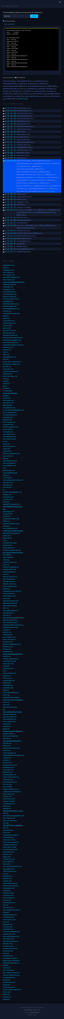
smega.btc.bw (7, 514)
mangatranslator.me (9, 714)
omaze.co (19, 96)
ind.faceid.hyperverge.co (11, 697)
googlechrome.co (54, 93)
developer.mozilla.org (10, 335)
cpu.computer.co (8, 970)
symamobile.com (8, 321)
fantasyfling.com (22, 121)
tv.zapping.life (7, 391)
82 (15, 223)
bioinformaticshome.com (25, 236)
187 (15, 217)
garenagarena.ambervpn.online (13, 618)
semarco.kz (7, 724)
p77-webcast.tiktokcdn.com (12, 866)
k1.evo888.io (7, 555)
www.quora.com (8, 403)
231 (15, 150)
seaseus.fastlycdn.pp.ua (11, 975)
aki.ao (5, 386)
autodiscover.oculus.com (11, 313)
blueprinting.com (8, 265)
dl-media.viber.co (11, 99)
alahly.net (6, 354)
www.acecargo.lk (9, 898)
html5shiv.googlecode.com (12, 550)
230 (14, 116)
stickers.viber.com (9, 934)
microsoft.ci (15, 91)
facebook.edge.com (9, 296)
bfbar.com (41, 210)
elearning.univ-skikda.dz (11, 960)
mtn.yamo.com (8, 927)
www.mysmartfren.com (11, 601)
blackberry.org (8, 943)
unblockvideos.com (23, 197)
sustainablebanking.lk (10, 473)
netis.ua (5, 813)
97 (14, 251)
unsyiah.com (7, 881)
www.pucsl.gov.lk (9, 801)
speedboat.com (8, 301)
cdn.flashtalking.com (10, 415)
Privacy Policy (28, 1010)
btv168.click (7, 93)
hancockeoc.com (22, 134)
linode (27, 207)
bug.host (6, 267)
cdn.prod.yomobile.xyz (10, 941)
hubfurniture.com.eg (10, 605)
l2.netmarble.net (8, 837)
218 (11, 223)
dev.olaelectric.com (9, 465)
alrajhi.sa (6, 316)
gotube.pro (6, 985)
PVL (35, 1014)
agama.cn (6, 729)
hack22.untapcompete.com (12, 989)
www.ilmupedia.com (10, 562)
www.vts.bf (7, 968)
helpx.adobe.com (9, 869)
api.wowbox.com (8, 852)
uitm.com (6, 953)
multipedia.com (8, 432)
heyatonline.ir (7, 451)
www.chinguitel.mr (9, 463)
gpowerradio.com (9, 470)
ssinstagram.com (8, 888)
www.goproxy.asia (9, 83)
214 (11, 207)
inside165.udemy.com (10, 845)
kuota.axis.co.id (8, 663)
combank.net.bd (8, 893)
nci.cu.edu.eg (7, 787)
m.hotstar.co (9, 96)
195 (15, 110)
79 (14, 158)
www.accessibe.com (10, 717)
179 (14, 161)
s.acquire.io (7, 630)
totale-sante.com (8, 794)
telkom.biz (6, 994)
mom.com (6, 705)
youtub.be (21, 83)
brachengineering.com (24, 249)
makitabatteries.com (23, 147)
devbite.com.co (8, 647)
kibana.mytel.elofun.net (11, 777)
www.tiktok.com (8, 497)
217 (11, 217)
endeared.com (8, 651)
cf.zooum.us (7, 997)
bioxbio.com (20, 199)
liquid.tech (6, 999)
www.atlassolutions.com (11, 936)
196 (11, 150)
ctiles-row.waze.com (10, 820)
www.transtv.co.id (9, 799)
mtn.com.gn (7, 900)
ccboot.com (20, 194)
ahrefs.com (6, 806)
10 (14, 139)
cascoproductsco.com (24, 126)
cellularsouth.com (22, 145)
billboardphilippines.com (11, 309)
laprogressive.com (9, 982)
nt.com (5, 441)
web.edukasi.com (9, 680)
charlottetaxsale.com (24, 113)
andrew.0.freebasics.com (11, 277)
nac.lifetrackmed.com (10, 849)
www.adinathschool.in (10, 622)
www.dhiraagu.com (9, 436)
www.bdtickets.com (9, 719)
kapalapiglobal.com (9, 774)
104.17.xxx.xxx (7, 678)
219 (11, 225)
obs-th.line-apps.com (10, 376)
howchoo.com (21, 217)
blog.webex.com (8, 400)
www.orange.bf (8, 557)
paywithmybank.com (10, 915)
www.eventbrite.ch (9, 572)
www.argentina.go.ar (23, 81)
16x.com (19, 210)
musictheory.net (31, 225)
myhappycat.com (8, 289)
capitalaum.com (22, 202)
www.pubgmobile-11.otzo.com (13, 480)
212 (11, 204)
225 (11, 246)
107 (15, 132)
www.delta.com (8, 287)
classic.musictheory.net (24, 228)
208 (11, 152)
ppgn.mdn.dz (7, 538)
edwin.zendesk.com (9, 673)
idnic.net (6, 359)
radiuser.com (7, 854)
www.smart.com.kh (9, 439)
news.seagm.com (9, 280)
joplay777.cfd (7, 420)
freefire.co (27, 93)
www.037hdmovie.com (10, 627)
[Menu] (60, 2)
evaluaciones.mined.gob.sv (12, 791)
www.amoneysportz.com (11, 748)
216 (11, 210)
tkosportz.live (7, 545)
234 (14, 238)
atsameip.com (7, 924)
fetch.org (7, 24)
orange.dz (6, 666)
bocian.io (6, 922)
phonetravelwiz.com (9, 306)
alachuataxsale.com (23, 116)
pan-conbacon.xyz (9, 637)
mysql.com (6, 598)
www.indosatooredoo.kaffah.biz (14, 86)
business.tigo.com (9, 422)
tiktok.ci (52, 91)
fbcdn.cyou (6, 992)
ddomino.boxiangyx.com (11, 453)
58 (15, 204)
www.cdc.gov (7, 325)
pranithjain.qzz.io (8, 767)
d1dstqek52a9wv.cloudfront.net (13, 755)
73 (15, 126)
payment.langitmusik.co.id (11, 644)
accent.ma (6, 980)
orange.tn (6, 912)
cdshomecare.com (23, 129)
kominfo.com (7, 632)
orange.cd (6, 760)
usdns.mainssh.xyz (9, 596)
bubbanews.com (22, 153)
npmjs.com (6, 449)
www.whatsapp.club (10, 294)
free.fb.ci (6, 91)
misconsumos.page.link (11, 842)
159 (15, 199)
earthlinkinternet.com (10, 461)
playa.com (6, 475)
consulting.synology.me (11, 835)
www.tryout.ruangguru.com (12, 340)
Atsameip (16, 6)
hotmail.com (7, 350)
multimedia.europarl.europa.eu (13, 345)
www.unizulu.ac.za (9, 919)
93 (15, 134)
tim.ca (23, 88)
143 (11, 134)
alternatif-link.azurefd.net (11, 533)
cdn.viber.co (55, 96)
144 (11, 137)
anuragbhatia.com (9, 977)
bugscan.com (7, 878)
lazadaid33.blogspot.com (11, 504)
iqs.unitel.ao (7, 366)
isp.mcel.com (7, 762)
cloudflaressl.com (9, 804)
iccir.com (19, 225)
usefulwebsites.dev (23, 220)
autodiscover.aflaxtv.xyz (11, 519)
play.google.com (8, 511)
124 (11, 108)
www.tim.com (7, 796)
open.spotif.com (8, 770)
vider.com (6, 702)
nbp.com (6, 381)
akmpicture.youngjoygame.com (13, 816)
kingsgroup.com (8, 270)
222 (11, 238)
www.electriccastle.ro (10, 958)
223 (11, 241)
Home (3, 6)
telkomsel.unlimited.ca (46, 88)
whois (12, 24)
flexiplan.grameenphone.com (13, 337)
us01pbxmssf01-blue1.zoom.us (13, 625)
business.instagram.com (11, 523)
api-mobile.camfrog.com (11, 973)
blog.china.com (8, 456)
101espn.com (7, 494)
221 (11, 236)
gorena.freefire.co (39, 93)
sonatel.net (6, 656)
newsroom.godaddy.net (11, 567)
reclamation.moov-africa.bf (12, 591)
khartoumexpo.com (9, 323)
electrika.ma (7, 738)
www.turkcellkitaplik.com (11, 931)
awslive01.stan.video (10, 543)
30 (15, 207)
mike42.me (6, 676)
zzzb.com (6, 564)
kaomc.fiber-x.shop (9, 847)
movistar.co (7, 516)
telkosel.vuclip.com (9, 584)
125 (11, 118)
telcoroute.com (8, 951)
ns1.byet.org (7, 758)
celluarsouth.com (22, 139)
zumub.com (7, 398)
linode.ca (19, 207)
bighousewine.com (23, 238)
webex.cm (17, 93)
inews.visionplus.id (9, 639)
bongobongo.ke (8, 733)
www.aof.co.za (8, 482)
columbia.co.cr (8, 499)
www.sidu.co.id (8, 668)
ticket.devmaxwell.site (10, 736)
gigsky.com (7, 857)
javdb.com (6, 318)
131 (11, 126)
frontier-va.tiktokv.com (10, 427)
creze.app (6, 560)
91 (14, 137)
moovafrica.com (8, 939)
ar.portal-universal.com (11, 371)
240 (14, 220)
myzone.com (21, 158)
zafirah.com (7, 683)
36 (15, 210)
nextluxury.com (8, 347)
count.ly (5, 874)
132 (15, 118)
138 (15, 225)
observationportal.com (24, 118)
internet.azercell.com (10, 765)
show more (23, 99)
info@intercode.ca (34, 1012)
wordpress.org (8, 956)
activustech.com (22, 155)
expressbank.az (8, 830)
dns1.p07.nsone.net (9, 330)
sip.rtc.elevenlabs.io (9, 412)
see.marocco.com (24, 212)
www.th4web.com (9, 579)
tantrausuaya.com (9, 333)
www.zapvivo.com (9, 434)
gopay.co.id (7, 328)
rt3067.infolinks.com (9, 871)
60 (15, 202)
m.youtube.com (8, 424)
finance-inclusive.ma (10, 577)
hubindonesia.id (8, 613)
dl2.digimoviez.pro (9, 581)
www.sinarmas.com (9, 661)
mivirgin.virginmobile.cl (10, 659)
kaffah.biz (43, 83)
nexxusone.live (8, 907)
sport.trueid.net (8, 861)
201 (15, 113)
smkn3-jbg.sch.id (9, 548)
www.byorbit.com (9, 593)
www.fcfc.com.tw (22, 230)
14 (14, 147)
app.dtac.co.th (8, 642)
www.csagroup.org (9, 753)
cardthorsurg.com (22, 251)
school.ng (6, 695)
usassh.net (20, 244)
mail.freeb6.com (8, 272)
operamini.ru (7, 726)
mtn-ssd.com (7, 487)
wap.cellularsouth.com (24, 142)
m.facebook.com (8, 917)
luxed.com (20, 204)
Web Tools (9, 6)
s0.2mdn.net (7, 743)
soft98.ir (5, 965)
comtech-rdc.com (9, 859)
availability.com (8, 688)
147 (11, 139)
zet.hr (5, 671)
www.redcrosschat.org (10, 342)
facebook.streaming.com (11, 963)
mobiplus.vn (7, 890)
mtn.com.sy (7, 615)
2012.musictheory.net (46, 225)
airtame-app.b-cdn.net (10, 886)
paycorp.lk (6, 526)
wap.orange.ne (8, 429)
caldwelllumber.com (23, 150)
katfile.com (6, 521)
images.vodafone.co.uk (11, 789)
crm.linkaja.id (7, 478)
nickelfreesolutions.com (11, 304)
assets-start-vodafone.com (12, 362)
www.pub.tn (7, 864)
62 (15, 145)
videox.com (20, 215)
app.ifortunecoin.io (9, 446)
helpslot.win (7, 808)
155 (15, 124)
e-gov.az (6, 379)
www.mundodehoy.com (11, 692)
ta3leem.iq (6, 589)
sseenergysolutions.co (33, 96)
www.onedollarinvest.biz (37, 86)
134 (15, 233)
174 (15, 236)
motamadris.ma (8, 929)
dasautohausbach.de (10, 603)
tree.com (6, 574)
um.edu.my (6, 750)
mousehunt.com (8, 946)
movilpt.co (6, 383)
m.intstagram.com (53, 210)
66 (5, 108)
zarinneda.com (8, 417)
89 (15, 230)
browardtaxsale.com (23, 111)
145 (15, 121)
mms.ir (5, 540)
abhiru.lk (6, 608)
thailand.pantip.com (9, 284)
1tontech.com (21, 246)
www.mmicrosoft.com (10, 883)
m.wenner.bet (32, 83)
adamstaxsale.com (23, 108)
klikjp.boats (52, 86)
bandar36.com (8, 772)
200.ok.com (7, 746)
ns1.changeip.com (22, 241)
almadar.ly (6, 388)
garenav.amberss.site (10, 620)
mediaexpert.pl (8, 685)
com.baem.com (30, 210)
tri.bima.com (7, 649)
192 (15, 108)
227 (11, 251)
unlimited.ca (31, 88)
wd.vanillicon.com (9, 818)
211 (11, 202)
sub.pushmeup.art (40, 81)
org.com (5, 905)
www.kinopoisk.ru (9, 987)
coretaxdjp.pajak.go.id (10, 610)
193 (15, 194)
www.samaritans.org (10, 707)
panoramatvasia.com (10, 782)
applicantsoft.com (22, 124)
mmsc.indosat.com (9, 721)
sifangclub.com (8, 779)
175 (8, 108)
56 (15, 155)
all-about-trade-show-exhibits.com (29, 233)
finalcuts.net (7, 311)
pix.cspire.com (21, 137)
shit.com (6, 828)
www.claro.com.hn (9, 840)
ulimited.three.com (9, 902)
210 (11, 199)
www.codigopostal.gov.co (11, 910)
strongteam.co (8, 876)
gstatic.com (7, 535)
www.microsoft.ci (40, 91)
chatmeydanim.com (9, 357)
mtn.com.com (7, 784)
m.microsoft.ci (27, 91)
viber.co (46, 96)
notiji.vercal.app (8, 81)
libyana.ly (6, 502)
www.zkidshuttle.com (10, 528)
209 (11, 158)
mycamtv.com (7, 485)
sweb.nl (5, 352)
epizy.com (6, 444)
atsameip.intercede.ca (11, 88)
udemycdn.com (8, 369)
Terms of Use (36, 1010)
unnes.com (6, 832)
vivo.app (6, 823)
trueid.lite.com (7, 634)
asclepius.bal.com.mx (10, 948)
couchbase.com (8, 895)
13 (14, 142)
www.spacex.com (9, 275)
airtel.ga (5, 458)
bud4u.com (20, 132)
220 (11, 230)
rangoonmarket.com (9, 569)
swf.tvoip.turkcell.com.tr (11, 299)
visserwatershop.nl (9, 292)
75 (14, 129)
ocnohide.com (21, 223)
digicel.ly (6, 690)
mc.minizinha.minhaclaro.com (44, 212)
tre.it (4, 468)
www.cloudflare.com (10, 586)
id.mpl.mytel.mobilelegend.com (13, 410)
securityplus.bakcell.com (11, 364)
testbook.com (7, 374)
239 (14, 197)
